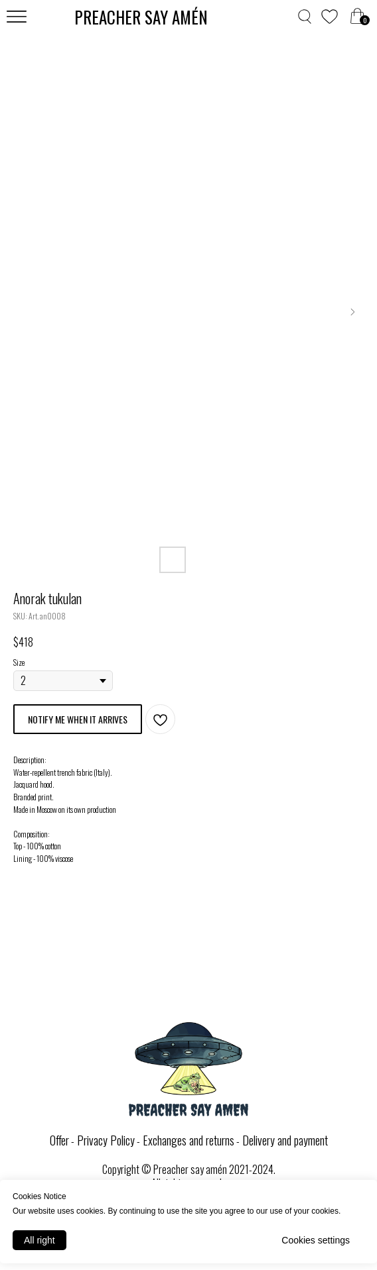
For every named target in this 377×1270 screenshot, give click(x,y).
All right (39, 1240)
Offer (59, 1140)
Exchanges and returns (188, 1140)
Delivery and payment (285, 1140)
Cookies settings (315, 1240)
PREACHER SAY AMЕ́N (141, 17)
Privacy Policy (106, 1140)
